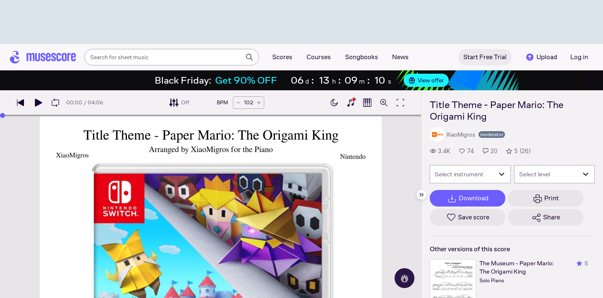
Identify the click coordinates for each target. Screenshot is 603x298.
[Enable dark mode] (334, 102)
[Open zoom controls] (384, 102)
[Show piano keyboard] (350, 102)
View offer (426, 80)
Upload (541, 57)
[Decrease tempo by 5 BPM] (238, 102)
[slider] (2, 115)
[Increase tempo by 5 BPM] (259, 102)
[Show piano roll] (367, 102)
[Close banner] (591, 80)
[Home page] (43, 57)
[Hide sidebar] (421, 194)
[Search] (249, 57)
